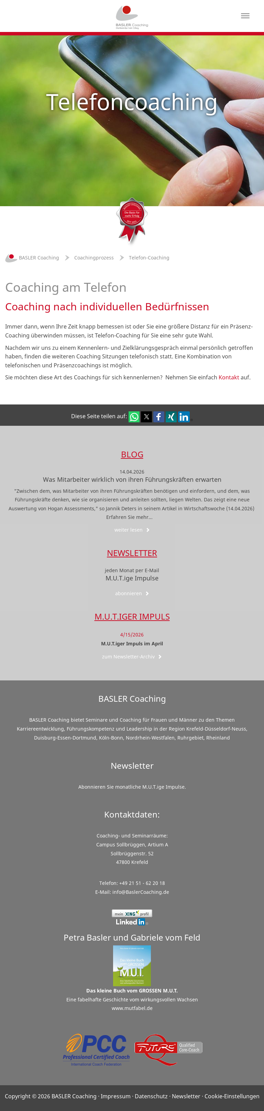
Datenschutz (151, 1096)
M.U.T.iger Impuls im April (132, 643)
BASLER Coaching (32, 257)
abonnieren (132, 593)
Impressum (116, 1096)
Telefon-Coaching (149, 257)
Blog (132, 454)
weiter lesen (132, 529)
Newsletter (132, 552)
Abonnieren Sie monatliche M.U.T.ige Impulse (131, 787)
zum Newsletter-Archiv (132, 656)
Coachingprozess (94, 257)
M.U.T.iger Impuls (132, 616)
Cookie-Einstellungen (232, 1096)
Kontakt (229, 377)
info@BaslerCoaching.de (140, 892)
